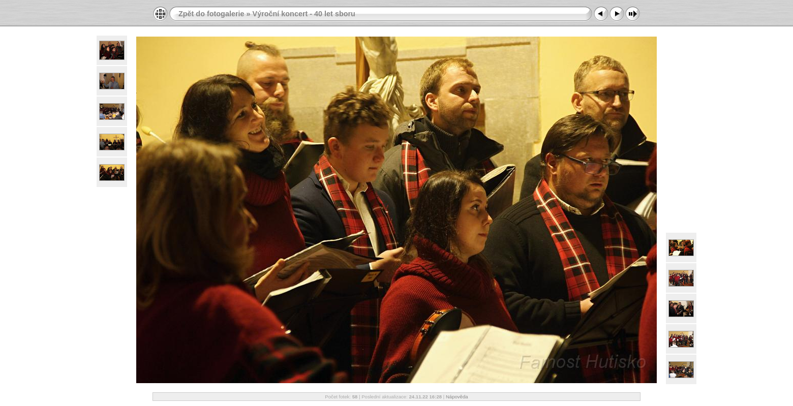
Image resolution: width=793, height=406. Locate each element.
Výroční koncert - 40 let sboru (304, 14)
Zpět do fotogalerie (211, 14)
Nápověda (457, 396)
